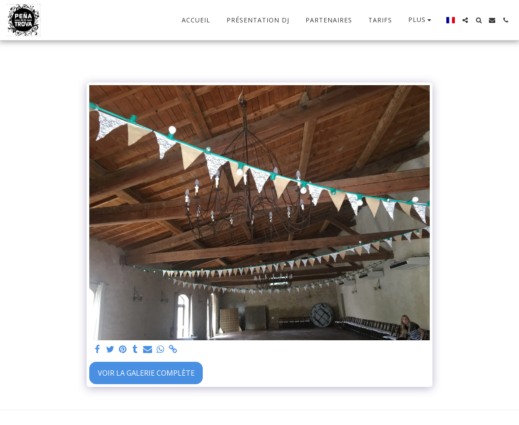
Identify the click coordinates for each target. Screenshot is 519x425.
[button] (465, 20)
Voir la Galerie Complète (146, 373)
